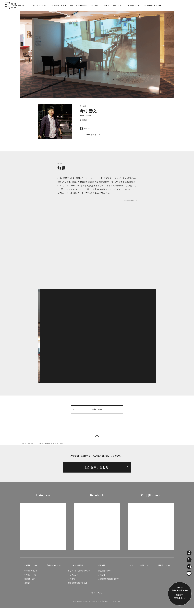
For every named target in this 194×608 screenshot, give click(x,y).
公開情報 (27, 583)
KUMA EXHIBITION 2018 (49, 443)
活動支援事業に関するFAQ (108, 579)
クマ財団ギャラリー (152, 5)
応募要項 (71, 579)
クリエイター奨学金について (79, 571)
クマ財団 (23, 443)
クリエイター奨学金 (78, 5)
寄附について (118, 5)
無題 (61, 443)
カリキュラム (73, 575)
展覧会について (134, 5)
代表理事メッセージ (31, 575)
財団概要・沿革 (30, 579)
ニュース (105, 5)
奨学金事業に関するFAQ (77, 583)
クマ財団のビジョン (31, 571)
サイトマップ (97, 593)
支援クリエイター (59, 5)
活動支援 (94, 5)
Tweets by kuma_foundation (139, 505)
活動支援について (105, 571)
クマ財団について (40, 5)
